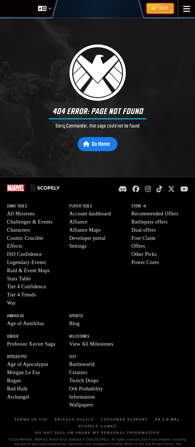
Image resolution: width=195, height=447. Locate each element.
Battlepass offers (149, 222)
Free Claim (143, 238)
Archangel (18, 397)
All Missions (21, 213)
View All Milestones (91, 344)
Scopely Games (98, 426)
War (11, 303)
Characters (18, 230)
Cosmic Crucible (25, 238)
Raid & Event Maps (28, 270)
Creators (78, 372)
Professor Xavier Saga (31, 344)
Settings (78, 246)
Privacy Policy (74, 419)
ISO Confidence (24, 254)
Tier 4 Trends (21, 295)
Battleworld (82, 364)
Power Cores (145, 262)
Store (138, 206)
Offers (138, 246)
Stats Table (19, 278)
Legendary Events (26, 262)
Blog (74, 323)
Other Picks (144, 254)
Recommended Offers (154, 213)
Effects (14, 246)
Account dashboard (90, 213)
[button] (186, 9)
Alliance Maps (85, 230)
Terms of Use (31, 419)
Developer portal (87, 238)
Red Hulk (17, 389)
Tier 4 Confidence (26, 286)
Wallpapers (81, 405)
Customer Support (124, 419)
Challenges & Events (29, 222)
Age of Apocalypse (27, 364)
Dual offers (143, 230)
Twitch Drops (83, 380)
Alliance (78, 222)
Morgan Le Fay (23, 372)
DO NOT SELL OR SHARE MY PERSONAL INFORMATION (97, 433)
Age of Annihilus (25, 323)
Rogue (14, 380)
